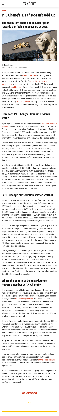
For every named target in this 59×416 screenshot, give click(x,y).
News (4, 10)
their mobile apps (29, 75)
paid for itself (16, 87)
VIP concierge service (24, 299)
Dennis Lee (8, 65)
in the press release (46, 360)
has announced (23, 101)
